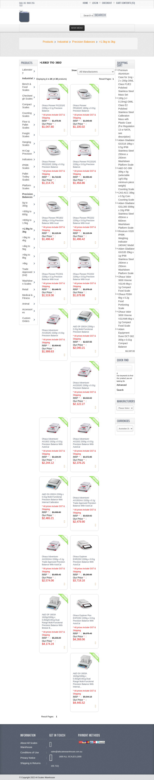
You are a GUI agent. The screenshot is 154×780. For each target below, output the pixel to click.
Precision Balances (83, 41)
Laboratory (27, 71)
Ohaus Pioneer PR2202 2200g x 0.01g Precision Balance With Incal (83, 220)
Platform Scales (26, 187)
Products (48, 41)
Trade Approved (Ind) (27, 272)
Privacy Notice (33, 757)
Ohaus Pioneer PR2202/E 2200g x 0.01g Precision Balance (53, 164)
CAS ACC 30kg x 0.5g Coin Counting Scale (126, 196)
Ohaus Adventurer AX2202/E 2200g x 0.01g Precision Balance (84, 385)
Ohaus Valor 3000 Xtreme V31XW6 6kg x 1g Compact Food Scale (126, 318)
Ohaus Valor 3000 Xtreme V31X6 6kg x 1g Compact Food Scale (125, 283)
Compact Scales (27, 106)
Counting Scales (27, 114)
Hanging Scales (26, 143)
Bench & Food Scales (26, 87)
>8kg (24, 263)
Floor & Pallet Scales (26, 124)
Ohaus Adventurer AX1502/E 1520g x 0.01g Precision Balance (53, 333)
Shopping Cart (122, 64)
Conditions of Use (33, 752)
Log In (95, 3)
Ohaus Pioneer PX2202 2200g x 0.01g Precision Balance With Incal (83, 277)
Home (85, 3)
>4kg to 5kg (26, 247)
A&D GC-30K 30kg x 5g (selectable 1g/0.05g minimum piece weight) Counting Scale (126, 179)
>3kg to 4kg (26, 239)
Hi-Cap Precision (27, 152)
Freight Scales (26, 135)
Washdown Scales (27, 282)
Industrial (62, 41)
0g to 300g (24, 204)
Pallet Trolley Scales (25, 176)
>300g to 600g (26, 213)
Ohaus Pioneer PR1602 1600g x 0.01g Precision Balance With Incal (52, 220)
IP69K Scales (25, 166)
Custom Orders (26, 319)
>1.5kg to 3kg (107, 41)
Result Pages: (47, 716)
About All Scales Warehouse (33, 745)
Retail (25, 289)
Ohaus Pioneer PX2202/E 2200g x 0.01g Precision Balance (84, 164)
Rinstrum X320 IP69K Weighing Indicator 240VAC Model (126, 238)
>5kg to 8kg (26, 256)
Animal (25, 303)
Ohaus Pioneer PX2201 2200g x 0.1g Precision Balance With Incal (52, 277)
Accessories (27, 311)
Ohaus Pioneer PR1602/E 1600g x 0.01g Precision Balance (84, 108)
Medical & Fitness (27, 296)
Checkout (107, 3)
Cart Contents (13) (125, 3)
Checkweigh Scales (27, 97)
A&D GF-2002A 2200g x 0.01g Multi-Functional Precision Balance (83, 329)
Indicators (27, 159)
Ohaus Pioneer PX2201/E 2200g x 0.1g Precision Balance (53, 108)
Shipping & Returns (33, 763)
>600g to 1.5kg (26, 221)
